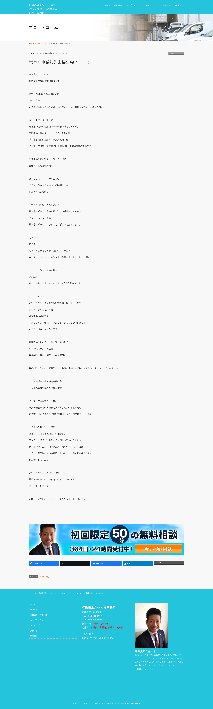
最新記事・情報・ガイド (40, 614)
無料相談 (92, 593)
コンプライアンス (54, 593)
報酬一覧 (83, 593)
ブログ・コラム (176, 53)
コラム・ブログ (36, 624)
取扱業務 (40, 593)
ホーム (32, 593)
